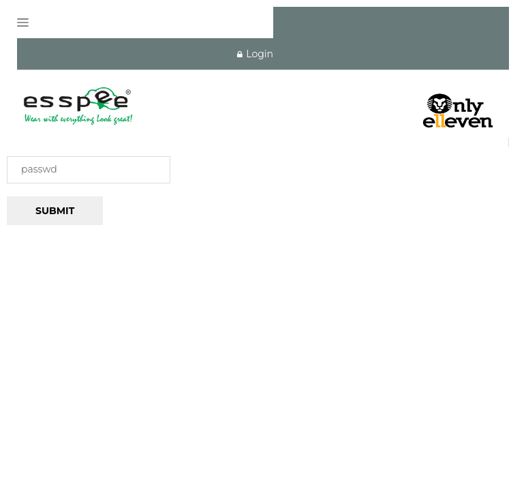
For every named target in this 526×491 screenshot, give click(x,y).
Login (255, 54)
